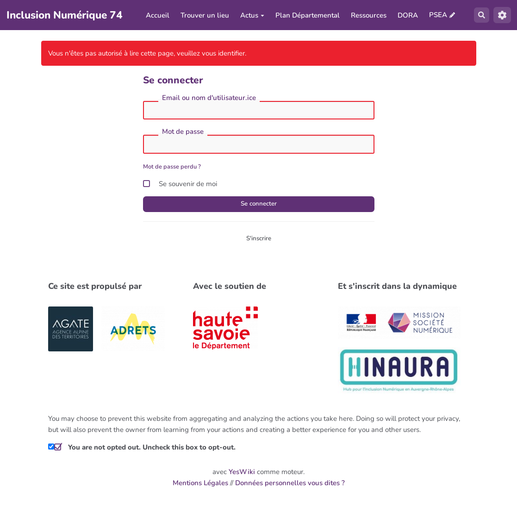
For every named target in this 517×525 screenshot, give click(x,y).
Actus (251, 16)
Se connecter (258, 206)
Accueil (156, 16)
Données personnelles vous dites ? (290, 487)
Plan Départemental (306, 16)
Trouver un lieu (204, 16)
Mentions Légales (200, 487)
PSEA (437, 15)
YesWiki (242, 476)
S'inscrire (258, 242)
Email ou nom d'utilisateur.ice (209, 99)
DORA (407, 16)
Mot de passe (183, 133)
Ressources (368, 16)
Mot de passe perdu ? (172, 168)
